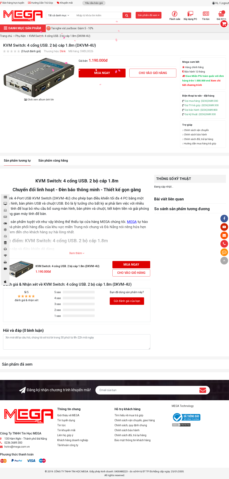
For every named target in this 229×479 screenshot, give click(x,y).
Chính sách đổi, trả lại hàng (197, 139)
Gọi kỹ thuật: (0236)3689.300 (200, 114)
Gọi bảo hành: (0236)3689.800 (201, 109)
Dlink (63, 51)
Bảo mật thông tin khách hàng (132, 440)
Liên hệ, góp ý (65, 435)
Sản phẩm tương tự (17, 160)
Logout (225, 3)
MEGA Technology (183, 405)
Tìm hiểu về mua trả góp (128, 415)
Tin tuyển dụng (66, 420)
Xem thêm (76, 253)
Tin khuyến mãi (66, 430)
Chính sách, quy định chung (130, 425)
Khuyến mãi (65, 2)
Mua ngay (102, 73)
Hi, (217, 3)
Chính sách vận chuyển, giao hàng (134, 420)
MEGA (132, 222)
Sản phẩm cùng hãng (53, 160)
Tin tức (61, 425)
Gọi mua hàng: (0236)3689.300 (201, 100)
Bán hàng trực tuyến (12, 2)
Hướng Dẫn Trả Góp (40, 2)
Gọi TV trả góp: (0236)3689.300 (202, 105)
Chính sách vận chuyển (195, 130)
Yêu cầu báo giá (94, 3)
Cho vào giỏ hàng (153, 73)
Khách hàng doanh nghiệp (72, 440)
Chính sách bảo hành (194, 134)
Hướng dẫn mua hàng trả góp (199, 143)
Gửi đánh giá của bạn (127, 301)
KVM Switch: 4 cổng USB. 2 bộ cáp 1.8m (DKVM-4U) (67, 266)
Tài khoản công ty (67, 445)
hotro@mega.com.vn (17, 446)
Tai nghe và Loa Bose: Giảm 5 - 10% (72, 28)
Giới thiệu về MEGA (68, 415)
